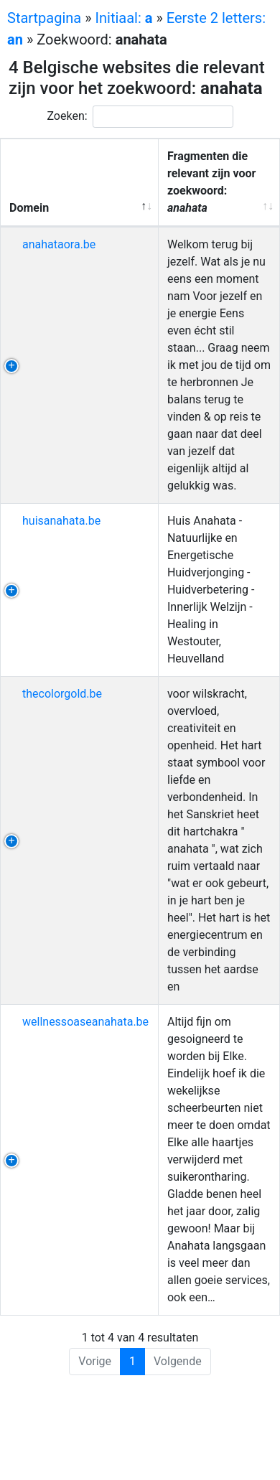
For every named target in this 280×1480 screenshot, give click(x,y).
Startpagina (44, 18)
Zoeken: (140, 117)
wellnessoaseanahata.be (85, 1022)
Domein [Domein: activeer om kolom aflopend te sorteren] (29, 208)
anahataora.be (58, 244)
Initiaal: (124, 18)
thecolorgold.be (62, 694)
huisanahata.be (61, 521)
